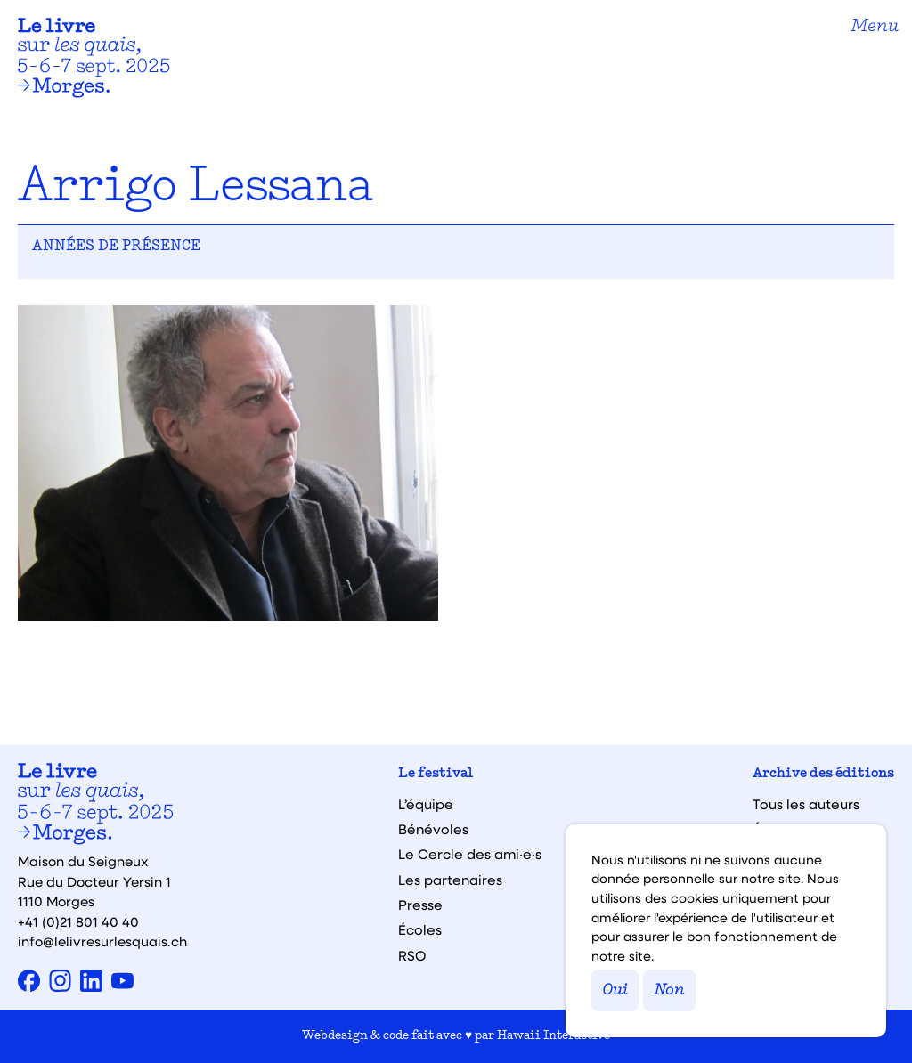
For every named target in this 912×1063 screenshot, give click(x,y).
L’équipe (425, 804)
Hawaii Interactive (553, 1036)
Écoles (420, 930)
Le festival (435, 774)
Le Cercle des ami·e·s (470, 854)
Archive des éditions (823, 774)
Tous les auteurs (806, 804)
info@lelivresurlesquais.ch (102, 941)
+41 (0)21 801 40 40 (78, 921)
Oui (615, 990)
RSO (412, 955)
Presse (420, 905)
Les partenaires (450, 880)
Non (669, 990)
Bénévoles (433, 829)
